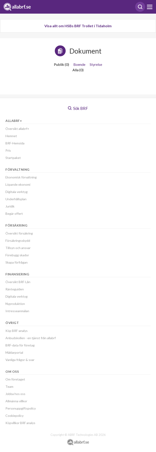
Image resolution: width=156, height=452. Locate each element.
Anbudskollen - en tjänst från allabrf (30, 338)
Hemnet (11, 136)
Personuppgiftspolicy (20, 408)
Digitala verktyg (16, 192)
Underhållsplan (15, 199)
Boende (79, 64)
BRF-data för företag (20, 345)
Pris (8, 150)
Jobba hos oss (15, 394)
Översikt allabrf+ (17, 129)
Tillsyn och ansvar (18, 248)
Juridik (9, 206)
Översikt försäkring (19, 233)
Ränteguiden (14, 289)
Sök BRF (78, 108)
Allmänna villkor (16, 401)
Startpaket (13, 158)
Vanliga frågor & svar (19, 360)
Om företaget (15, 379)
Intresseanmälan (17, 311)
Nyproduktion (15, 304)
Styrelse (96, 64)
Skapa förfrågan (16, 262)
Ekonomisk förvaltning (21, 177)
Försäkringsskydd (17, 240)
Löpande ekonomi (17, 184)
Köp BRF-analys (16, 331)
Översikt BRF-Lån (17, 282)
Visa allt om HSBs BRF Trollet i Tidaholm (78, 26)
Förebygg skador (17, 255)
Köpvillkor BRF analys (20, 423)
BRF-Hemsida (14, 143)
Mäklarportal (14, 352)
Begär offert (14, 213)
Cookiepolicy (14, 415)
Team (9, 386)
